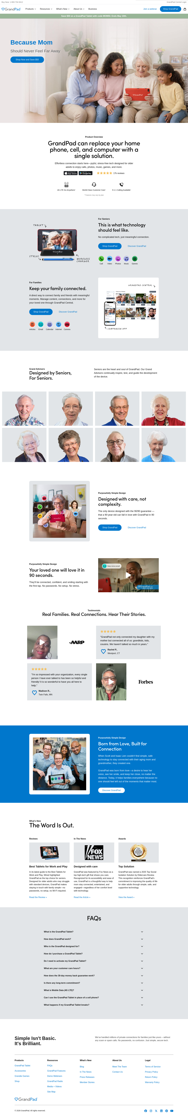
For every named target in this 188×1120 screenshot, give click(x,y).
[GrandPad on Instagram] (150, 1110)
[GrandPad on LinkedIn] (161, 1110)
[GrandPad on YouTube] (171, 1110)
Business (92, 9)
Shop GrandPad (170, 9)
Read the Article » (82, 897)
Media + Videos (54, 1086)
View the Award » (126, 897)
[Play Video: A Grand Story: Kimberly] (42, 642)
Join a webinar (150, 9)
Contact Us (117, 1072)
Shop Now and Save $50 (27, 60)
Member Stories (87, 1082)
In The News (86, 1072)
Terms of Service (152, 1067)
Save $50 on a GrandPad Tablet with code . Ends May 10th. (94, 16)
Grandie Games (22, 1076)
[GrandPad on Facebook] (145, 1110)
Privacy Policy (151, 1072)
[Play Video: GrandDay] (128, 575)
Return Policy (151, 1077)
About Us (79, 9)
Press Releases (87, 1077)
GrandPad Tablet (22, 1065)
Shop (17, 1081)
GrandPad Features (56, 1071)
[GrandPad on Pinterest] (166, 1110)
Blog (82, 1067)
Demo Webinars (54, 1076)
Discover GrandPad (137, 246)
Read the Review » (38, 897)
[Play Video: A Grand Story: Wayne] (111, 681)
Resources (46, 9)
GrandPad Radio (55, 1081)
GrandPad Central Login (176, 2)
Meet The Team (119, 1067)
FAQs (49, 1065)
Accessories (20, 1071)
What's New (63, 9)
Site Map (51, 1092)
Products (30, 9)
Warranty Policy (152, 1082)
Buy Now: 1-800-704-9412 (12, 2)
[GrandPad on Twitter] (156, 1110)
